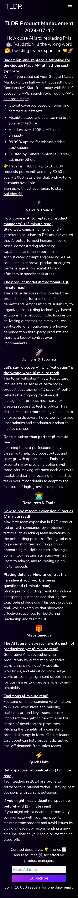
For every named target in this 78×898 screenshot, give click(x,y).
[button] (70, 5)
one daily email (60, 887)
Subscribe (39, 878)
